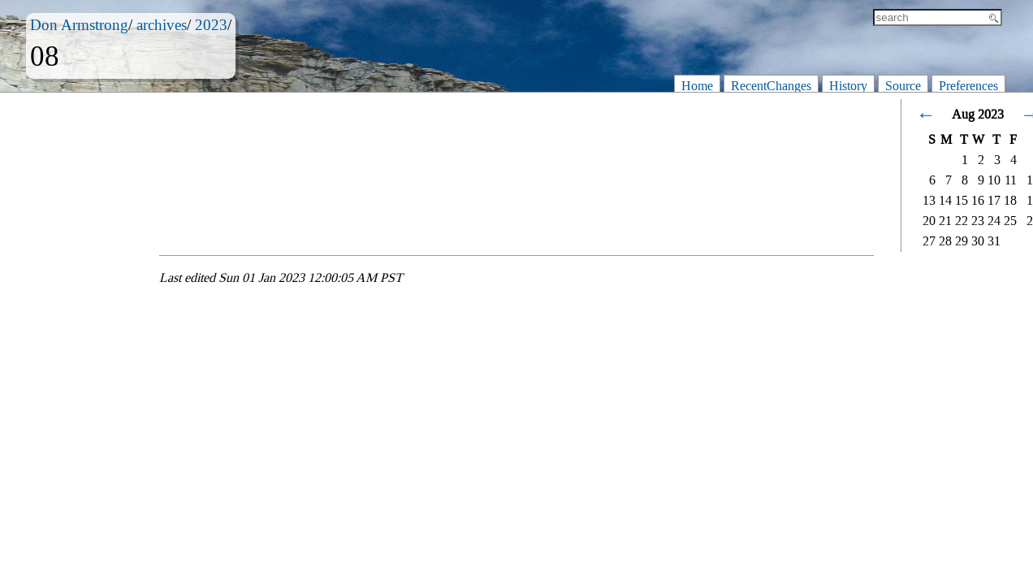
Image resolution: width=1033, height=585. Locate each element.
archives (161, 25)
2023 (211, 25)
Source (903, 85)
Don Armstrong (79, 25)
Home (697, 85)
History (848, 85)
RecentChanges (771, 85)
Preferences (968, 85)
